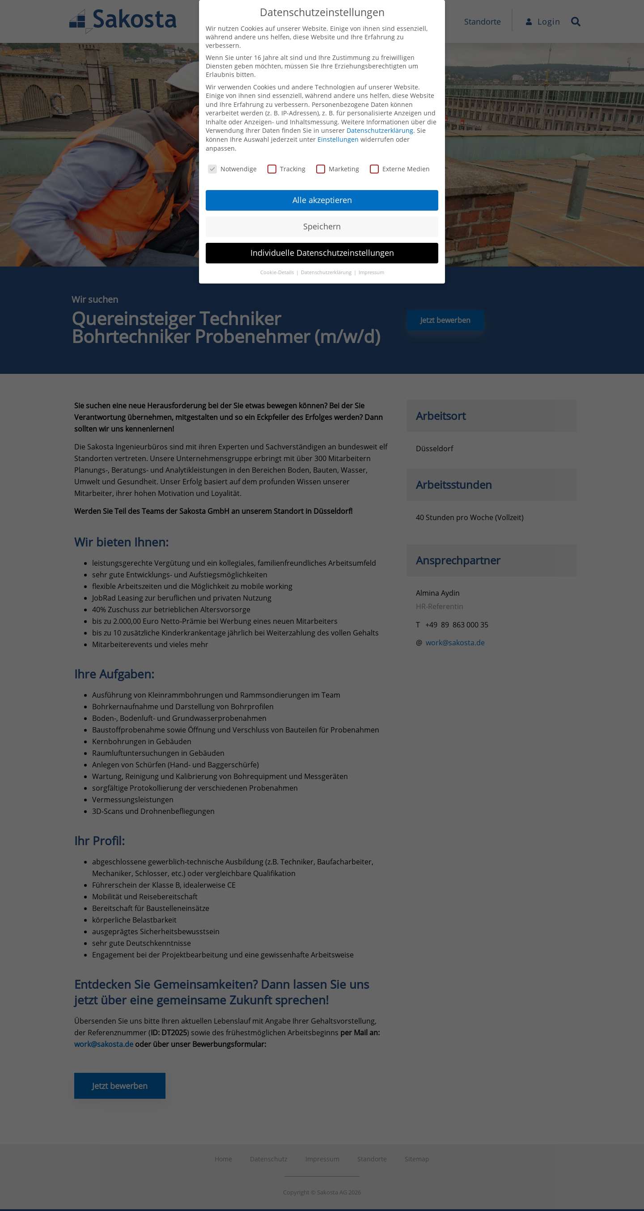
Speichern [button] (322, 226)
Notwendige (232, 169)
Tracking (286, 169)
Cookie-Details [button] (277, 272)
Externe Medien (400, 169)
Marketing (337, 169)
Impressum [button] (371, 272)
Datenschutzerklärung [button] (327, 272)
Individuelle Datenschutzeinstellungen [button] (322, 252)
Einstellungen (338, 139)
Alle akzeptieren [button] (322, 200)
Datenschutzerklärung (380, 130)
